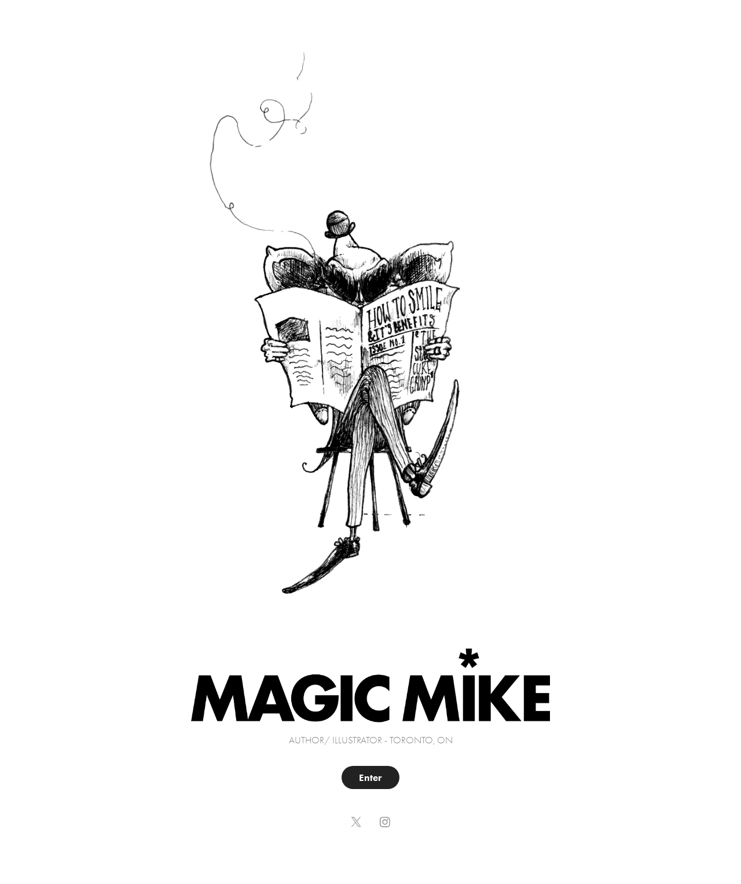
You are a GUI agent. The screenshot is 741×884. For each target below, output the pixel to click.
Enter (370, 777)
